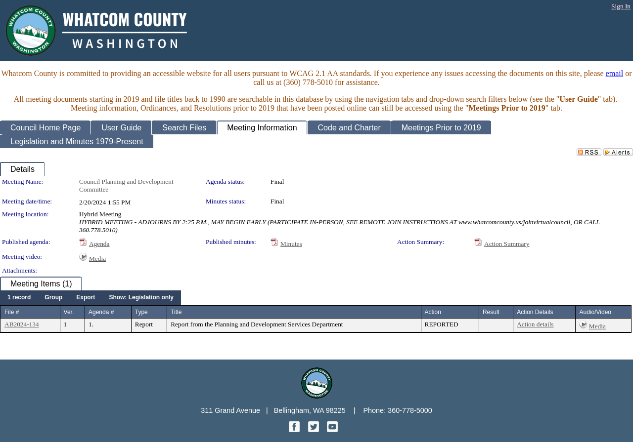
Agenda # (101, 312)
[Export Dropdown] (85, 298)
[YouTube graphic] (332, 429)
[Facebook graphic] (295, 429)
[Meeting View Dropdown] (141, 298)
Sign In (621, 6)
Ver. (69, 312)
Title (176, 312)
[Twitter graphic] (314, 429)
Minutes (291, 243)
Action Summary (506, 243)
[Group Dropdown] (53, 298)
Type (141, 312)
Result (491, 312)
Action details (535, 324)
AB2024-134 (21, 324)
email (615, 73)
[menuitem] (19, 298)
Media (97, 258)
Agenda (99, 243)
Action (433, 312)
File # (11, 312)
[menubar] (90, 297)
